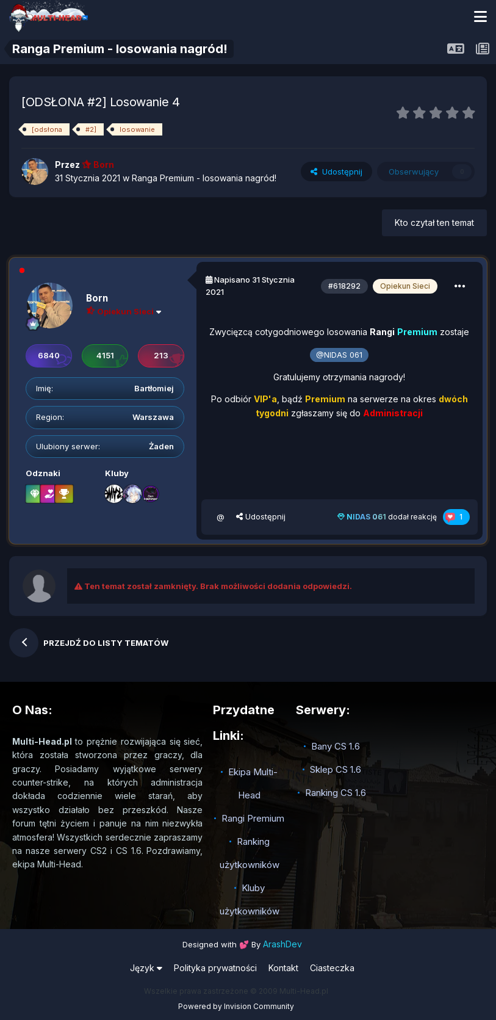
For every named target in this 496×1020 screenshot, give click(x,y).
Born (97, 298)
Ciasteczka (332, 968)
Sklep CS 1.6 (335, 769)
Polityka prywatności (215, 968)
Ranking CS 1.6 (335, 792)
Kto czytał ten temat (434, 222)
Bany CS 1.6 (335, 746)
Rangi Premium (252, 818)
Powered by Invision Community (236, 1006)
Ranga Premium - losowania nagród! (204, 178)
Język (146, 968)
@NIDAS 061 (339, 355)
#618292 (344, 286)
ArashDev (282, 944)
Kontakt (283, 968)
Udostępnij (336, 171)
